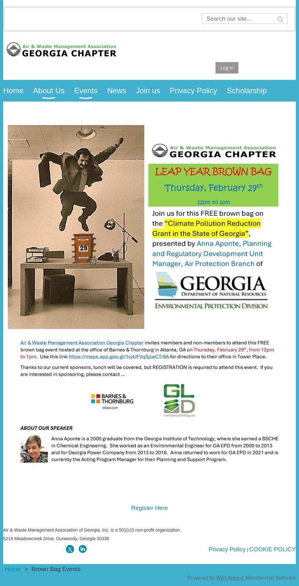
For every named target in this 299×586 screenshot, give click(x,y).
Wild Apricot (230, 578)
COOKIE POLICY (272, 549)
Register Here (149, 508)
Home (13, 569)
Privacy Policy (226, 549)
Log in (227, 67)
